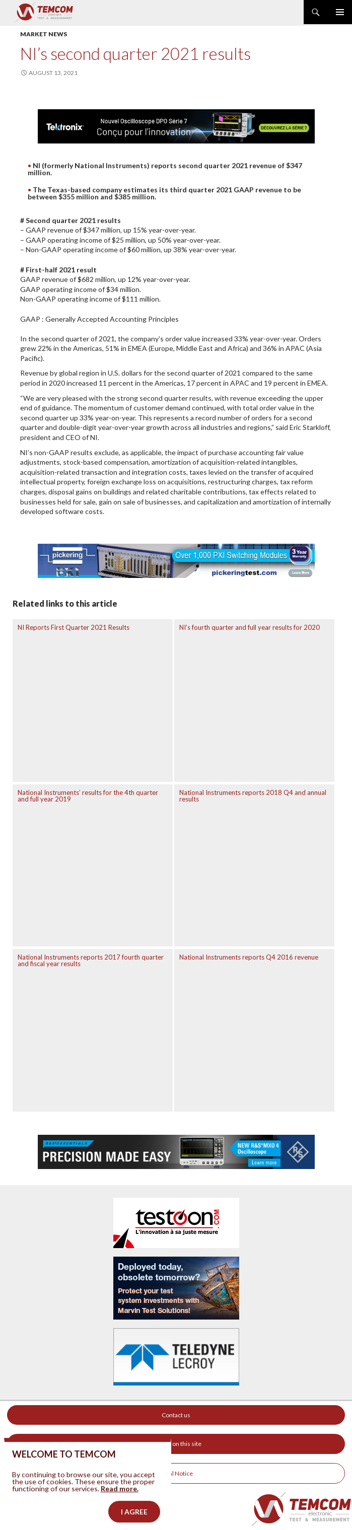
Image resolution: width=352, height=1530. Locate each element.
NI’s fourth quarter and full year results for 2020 (249, 627)
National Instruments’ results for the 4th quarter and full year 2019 (88, 795)
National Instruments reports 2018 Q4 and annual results (252, 795)
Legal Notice (176, 1473)
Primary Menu (340, 12)
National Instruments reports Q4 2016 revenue (248, 957)
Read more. (119, 1502)
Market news (43, 34)
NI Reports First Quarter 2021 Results (73, 627)
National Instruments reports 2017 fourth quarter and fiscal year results (91, 960)
